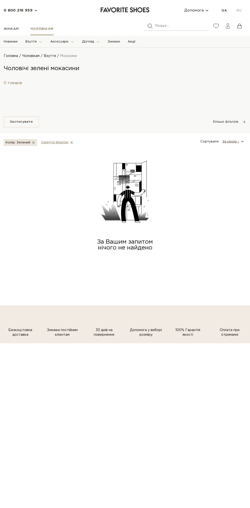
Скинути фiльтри (54, 142)
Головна (11, 55)
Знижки (114, 41)
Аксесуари (59, 41)
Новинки (11, 41)
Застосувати (21, 121)
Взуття (31, 41)
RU (239, 10)
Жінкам (11, 29)
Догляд (88, 41)
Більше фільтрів (226, 121)
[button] (233, 141)
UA (224, 10)
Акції (131, 41)
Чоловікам (42, 29)
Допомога (194, 10)
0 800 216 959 (18, 10)
